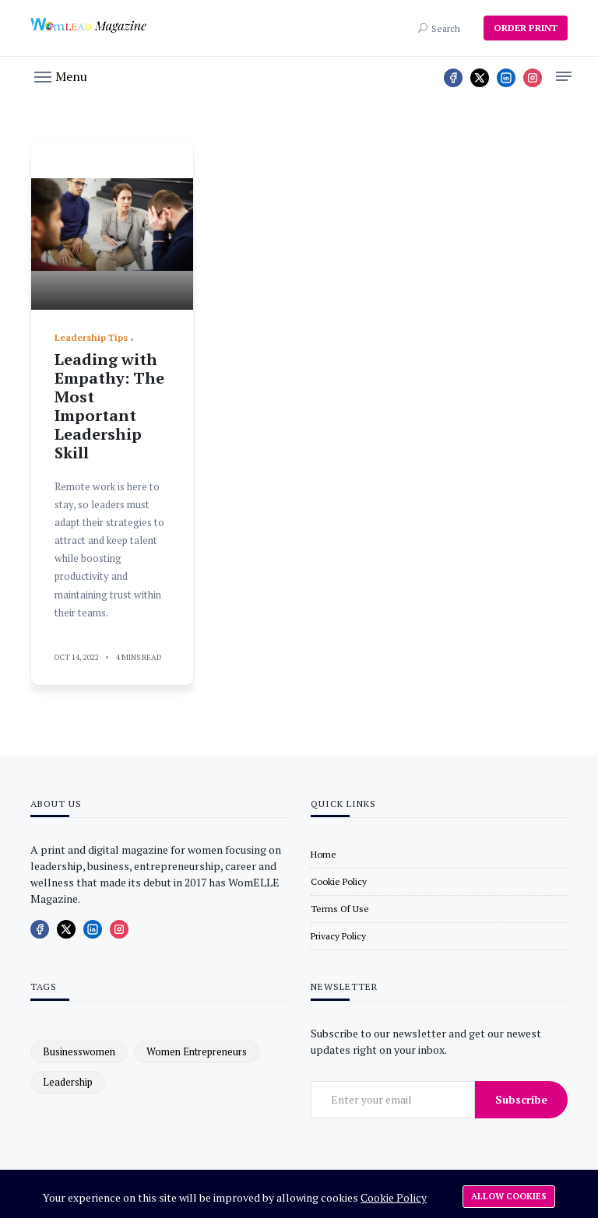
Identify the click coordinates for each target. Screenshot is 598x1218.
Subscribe (521, 1099)
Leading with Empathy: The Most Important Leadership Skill (109, 406)
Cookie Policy (394, 1197)
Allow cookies (509, 1196)
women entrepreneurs (196, 1051)
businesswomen (79, 1051)
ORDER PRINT (526, 27)
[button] (60, 75)
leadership (68, 1082)
